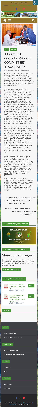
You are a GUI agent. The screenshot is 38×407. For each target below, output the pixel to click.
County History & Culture (13, 337)
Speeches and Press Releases (14, 354)
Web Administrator (24, 70)
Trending (13, 49)
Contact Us (8, 384)
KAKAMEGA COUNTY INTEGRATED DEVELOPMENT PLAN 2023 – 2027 (17, 298)
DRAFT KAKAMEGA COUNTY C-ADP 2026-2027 (17, 286)
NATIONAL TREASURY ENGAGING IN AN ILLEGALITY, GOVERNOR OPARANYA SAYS (20, 211)
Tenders (7, 367)
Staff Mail (7, 388)
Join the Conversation (11, 269)
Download (31, 285)
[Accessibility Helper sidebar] (35, 2)
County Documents (11, 350)
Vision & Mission (10, 333)
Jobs (5, 371)
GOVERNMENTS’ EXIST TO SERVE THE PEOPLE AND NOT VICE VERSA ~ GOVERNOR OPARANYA (19, 201)
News (6, 49)
